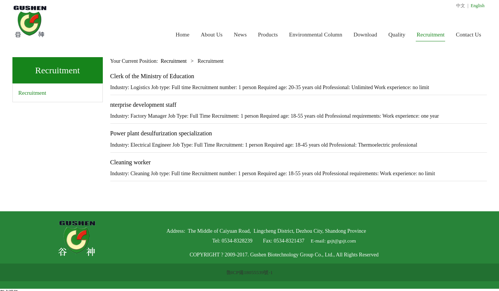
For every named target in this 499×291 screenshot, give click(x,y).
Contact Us (468, 35)
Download (365, 35)
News (240, 35)
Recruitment (430, 35)
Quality (396, 35)
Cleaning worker (130, 162)
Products (268, 35)
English (478, 5)
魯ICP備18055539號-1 (249, 272)
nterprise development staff (143, 105)
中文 (460, 5)
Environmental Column (315, 35)
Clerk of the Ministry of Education (152, 76)
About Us (212, 35)
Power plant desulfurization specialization (161, 133)
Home (182, 35)
